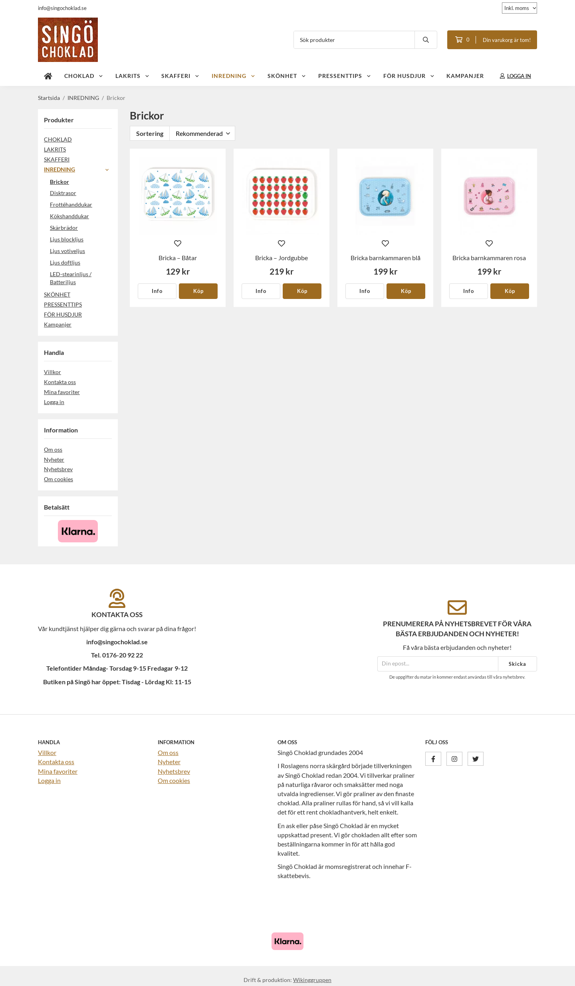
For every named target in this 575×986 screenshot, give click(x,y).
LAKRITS (132, 75)
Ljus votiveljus (67, 250)
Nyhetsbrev (58, 469)
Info (157, 291)
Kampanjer (465, 75)
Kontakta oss (60, 381)
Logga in (54, 401)
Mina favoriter (62, 391)
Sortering (149, 133)
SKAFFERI (180, 75)
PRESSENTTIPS (344, 75)
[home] (48, 76)
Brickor (59, 181)
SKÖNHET (287, 75)
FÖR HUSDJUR (409, 75)
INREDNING (234, 75)
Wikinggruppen (312, 979)
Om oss (53, 449)
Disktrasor (63, 192)
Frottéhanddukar (71, 204)
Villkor (52, 372)
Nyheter (54, 459)
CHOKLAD (83, 75)
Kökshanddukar (69, 216)
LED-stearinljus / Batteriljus (81, 278)
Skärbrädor (64, 227)
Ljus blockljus (66, 239)
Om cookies (58, 479)
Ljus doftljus (65, 262)
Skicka (517, 664)
